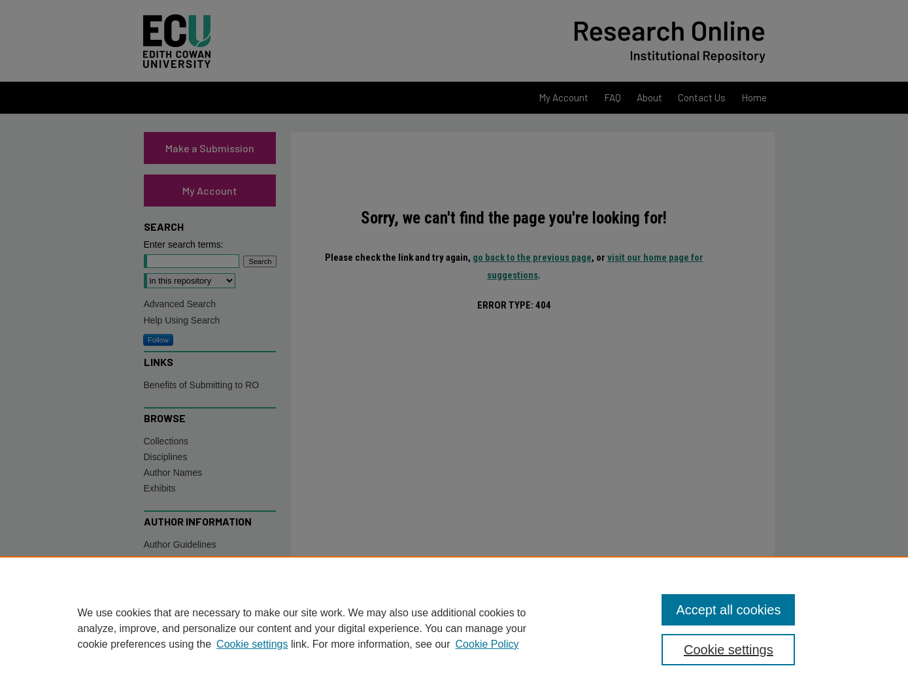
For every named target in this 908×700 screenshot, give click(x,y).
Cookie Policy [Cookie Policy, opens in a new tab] (487, 644)
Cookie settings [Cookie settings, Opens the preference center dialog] (728, 649)
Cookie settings (252, 644)
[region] (454, 628)
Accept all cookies (728, 610)
